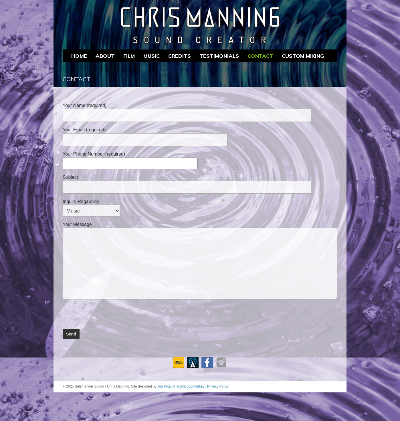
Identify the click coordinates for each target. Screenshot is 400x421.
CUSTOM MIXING (303, 56)
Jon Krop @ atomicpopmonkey (180, 386)
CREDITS (179, 56)
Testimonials (219, 56)
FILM (129, 56)
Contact (260, 56)
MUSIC (151, 56)
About (105, 56)
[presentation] (106, 312)
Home (79, 56)
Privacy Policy (218, 386)
